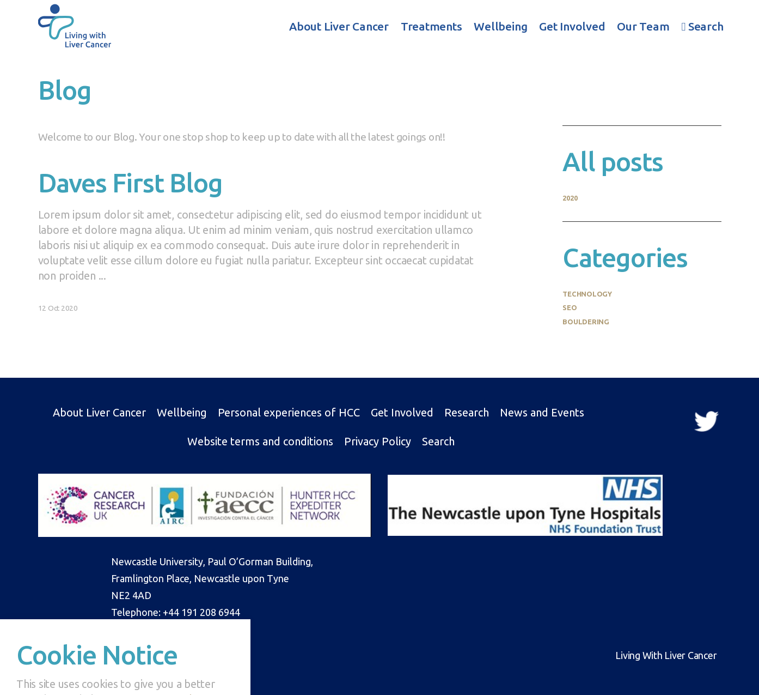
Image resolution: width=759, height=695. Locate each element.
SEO (569, 307)
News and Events (542, 412)
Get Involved (572, 26)
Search (703, 26)
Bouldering (585, 321)
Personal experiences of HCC (289, 412)
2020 (569, 198)
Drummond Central (115, 655)
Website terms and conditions (260, 441)
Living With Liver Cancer (74, 25)
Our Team (643, 26)
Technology (587, 294)
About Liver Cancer (339, 26)
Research (466, 412)
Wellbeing (500, 26)
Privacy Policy (377, 441)
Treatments (431, 26)
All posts (612, 161)
